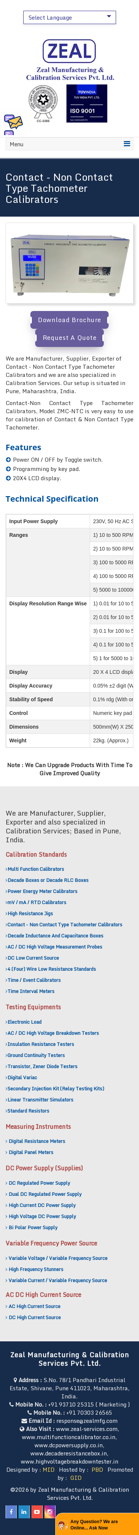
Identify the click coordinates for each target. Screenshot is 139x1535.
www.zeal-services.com (87, 1428)
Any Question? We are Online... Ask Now (94, 1525)
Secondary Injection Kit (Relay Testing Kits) (55, 1088)
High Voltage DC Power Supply (42, 1216)
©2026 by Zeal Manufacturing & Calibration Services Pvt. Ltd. (69, 1493)
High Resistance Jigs (30, 913)
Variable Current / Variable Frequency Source (58, 1280)
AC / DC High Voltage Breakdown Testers (53, 1033)
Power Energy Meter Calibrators (42, 891)
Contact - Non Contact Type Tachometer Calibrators (64, 924)
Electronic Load (24, 1022)
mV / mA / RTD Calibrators (36, 902)
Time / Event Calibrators (34, 980)
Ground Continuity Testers (36, 1055)
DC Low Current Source (33, 958)
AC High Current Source (34, 1306)
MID (48, 1469)
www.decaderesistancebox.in (68, 1453)
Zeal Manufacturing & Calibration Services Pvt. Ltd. (69, 1359)
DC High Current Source (35, 1317)
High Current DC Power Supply (42, 1205)
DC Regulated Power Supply (39, 1183)
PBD (97, 1469)
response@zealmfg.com (87, 1420)
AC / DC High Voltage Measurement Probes (54, 947)
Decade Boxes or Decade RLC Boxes (48, 880)
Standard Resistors (28, 1111)
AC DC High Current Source (43, 1295)
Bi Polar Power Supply (33, 1227)
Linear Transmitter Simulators (40, 1100)
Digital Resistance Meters (37, 1141)
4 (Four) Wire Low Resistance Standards (51, 969)
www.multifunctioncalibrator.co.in (68, 1436)
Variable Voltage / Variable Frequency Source (58, 1258)
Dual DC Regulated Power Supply (45, 1194)
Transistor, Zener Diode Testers (42, 1066)
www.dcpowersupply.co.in (68, 1445)
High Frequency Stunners (36, 1269)
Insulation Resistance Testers (40, 1044)
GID (75, 1477)
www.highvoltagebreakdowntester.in (69, 1461)
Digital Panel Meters (31, 1152)
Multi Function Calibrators (35, 869)
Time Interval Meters (30, 991)
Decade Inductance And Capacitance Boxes (55, 936)
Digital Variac (22, 1077)
